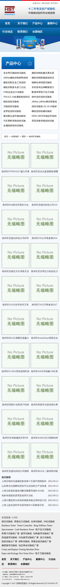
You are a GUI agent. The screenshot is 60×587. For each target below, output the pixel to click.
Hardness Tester (9, 525)
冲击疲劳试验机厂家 (29, 537)
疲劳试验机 (26, 533)
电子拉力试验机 (43, 529)
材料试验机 (24, 541)
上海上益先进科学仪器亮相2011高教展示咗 (23, 505)
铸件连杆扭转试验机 (42, 97)
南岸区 (32, 136)
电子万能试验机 (43, 553)
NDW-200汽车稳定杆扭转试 (44, 118)
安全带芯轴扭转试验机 (14, 73)
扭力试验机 (45, 537)
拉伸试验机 (36, 521)
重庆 (24, 136)
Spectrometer (8, 529)
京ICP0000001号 (51, 583)
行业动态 (7, 31)
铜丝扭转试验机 (11, 101)
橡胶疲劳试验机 (9, 545)
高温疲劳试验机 (9, 537)
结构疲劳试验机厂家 (43, 533)
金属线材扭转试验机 (13, 125)
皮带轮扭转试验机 (12, 111)
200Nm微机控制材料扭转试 (15, 80)
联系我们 (54, 3)
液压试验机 (7, 521)
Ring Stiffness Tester (43, 525)
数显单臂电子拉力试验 (43, 92)
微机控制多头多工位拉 (14, 87)
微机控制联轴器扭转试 (43, 78)
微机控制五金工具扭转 (14, 82)
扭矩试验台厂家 (9, 541)
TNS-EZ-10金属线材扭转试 (16, 97)
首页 (7, 23)
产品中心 (37, 23)
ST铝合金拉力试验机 (13, 92)
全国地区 (37, 31)
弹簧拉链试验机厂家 (41, 541)
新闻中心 (52, 23)
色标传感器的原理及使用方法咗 (17, 495)
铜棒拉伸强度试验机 (42, 82)
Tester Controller (24, 525)
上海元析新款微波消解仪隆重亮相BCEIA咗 (23, 491)
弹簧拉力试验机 (22, 521)
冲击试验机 (49, 521)
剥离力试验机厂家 (11, 533)
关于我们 (22, 23)
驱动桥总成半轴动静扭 (14, 116)
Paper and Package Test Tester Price (18, 553)
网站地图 (45, 3)
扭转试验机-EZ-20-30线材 (44, 106)
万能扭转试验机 (11, 106)
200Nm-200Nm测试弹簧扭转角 (44, 103)
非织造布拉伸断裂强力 (43, 87)
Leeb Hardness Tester (24, 529)
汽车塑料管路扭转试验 (14, 121)
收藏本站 (36, 3)
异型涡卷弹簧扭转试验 (43, 121)
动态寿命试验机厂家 (29, 545)
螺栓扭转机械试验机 (42, 111)
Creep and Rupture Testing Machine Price (20, 549)
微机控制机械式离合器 (43, 73)
